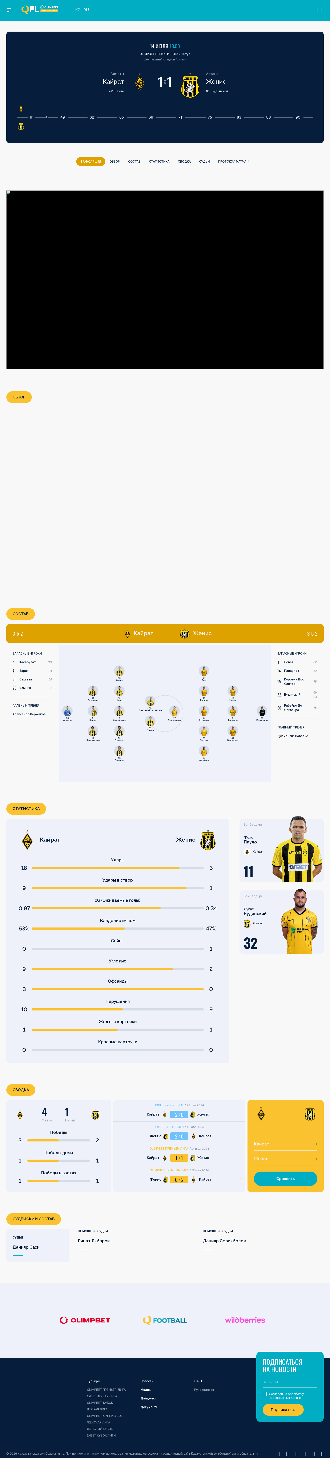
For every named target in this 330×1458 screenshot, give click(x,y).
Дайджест (149, 1398)
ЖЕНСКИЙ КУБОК (100, 1429)
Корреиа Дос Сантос (294, 682)
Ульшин (25, 688)
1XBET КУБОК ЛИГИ (101, 1435)
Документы (149, 1407)
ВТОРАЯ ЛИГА (97, 1409)
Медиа (146, 1389)
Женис (216, 81)
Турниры (93, 1381)
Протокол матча (233, 161)
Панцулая (291, 670)
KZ (77, 10)
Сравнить (285, 1178)
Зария (23, 670)
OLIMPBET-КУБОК (100, 1403)
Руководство (204, 1389)
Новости (147, 1381)
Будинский (292, 694)
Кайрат (113, 81)
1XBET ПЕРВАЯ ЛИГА (102, 1396)
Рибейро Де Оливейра (293, 708)
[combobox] (285, 1144)
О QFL (198, 1381)
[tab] (83, 633)
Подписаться (283, 1409)
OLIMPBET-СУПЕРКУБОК (105, 1416)
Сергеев (25, 679)
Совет (288, 662)
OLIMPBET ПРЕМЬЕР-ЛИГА (106, 1389)
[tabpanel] (85, 713)
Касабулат (27, 662)
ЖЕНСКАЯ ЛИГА (98, 1422)
